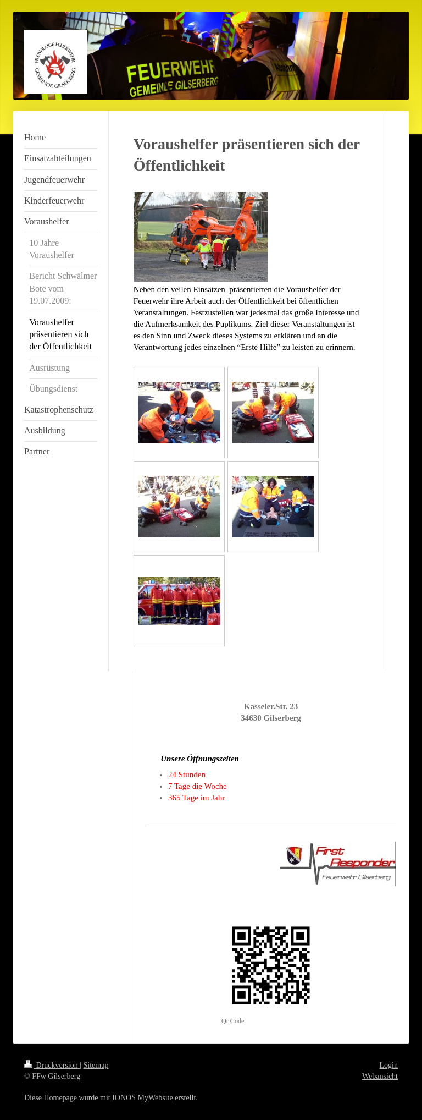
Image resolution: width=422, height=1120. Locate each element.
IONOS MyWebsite (142, 1098)
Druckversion (52, 1065)
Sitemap (96, 1065)
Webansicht (380, 1076)
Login (389, 1065)
